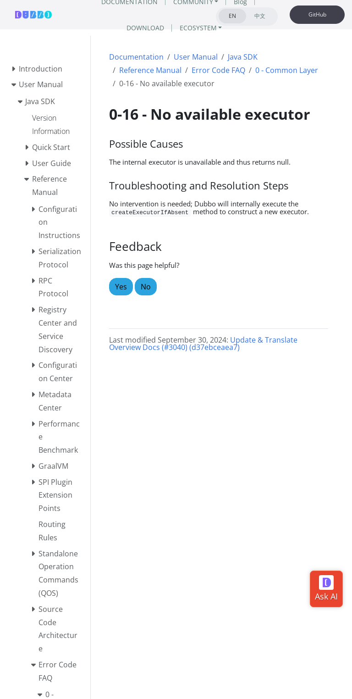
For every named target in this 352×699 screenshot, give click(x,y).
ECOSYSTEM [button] (198, 27)
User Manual (196, 57)
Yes (121, 287)
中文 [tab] (259, 16)
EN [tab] (232, 16)
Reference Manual (150, 70)
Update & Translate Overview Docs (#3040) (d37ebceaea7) (203, 343)
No (146, 287)
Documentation (136, 57)
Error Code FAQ (218, 70)
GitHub (317, 14)
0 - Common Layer (286, 70)
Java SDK (243, 57)
